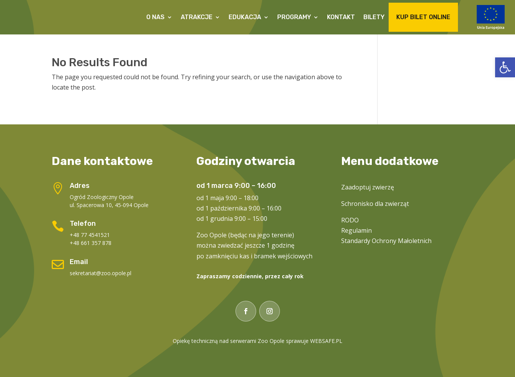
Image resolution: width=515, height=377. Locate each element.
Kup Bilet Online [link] (423, 17)
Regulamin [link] (356, 230)
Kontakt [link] (341, 17)
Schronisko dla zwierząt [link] (375, 203)
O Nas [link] (155, 17)
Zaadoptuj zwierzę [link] (367, 187)
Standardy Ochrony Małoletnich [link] (386, 241)
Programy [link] (294, 17)
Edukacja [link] (245, 17)
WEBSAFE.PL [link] (326, 340)
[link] (505, 67)
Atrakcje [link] (197, 17)
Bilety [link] (373, 17)
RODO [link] (350, 220)
